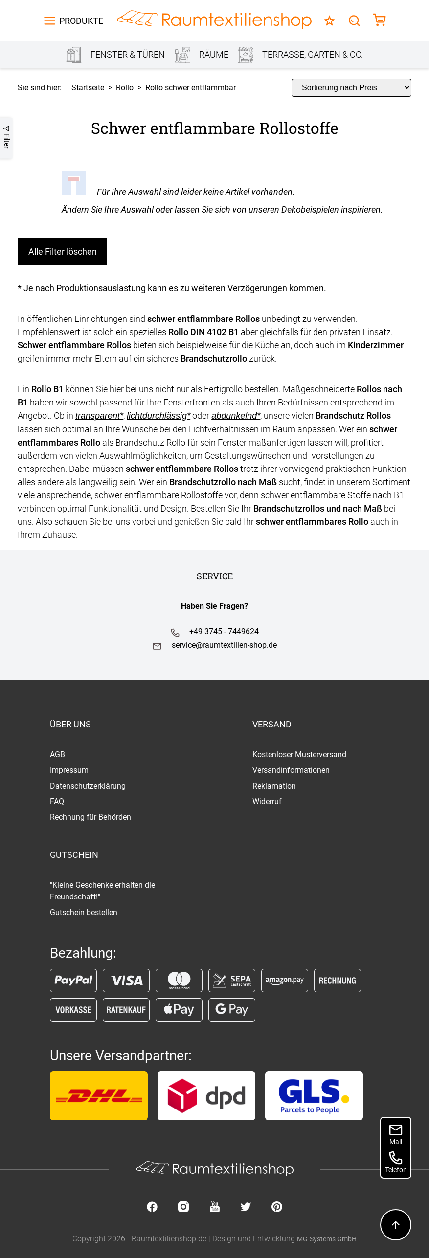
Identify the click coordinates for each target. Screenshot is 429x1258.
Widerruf (267, 801)
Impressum (69, 770)
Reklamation (274, 785)
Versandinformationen (291, 770)
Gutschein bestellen (83, 912)
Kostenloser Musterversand (299, 754)
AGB (57, 754)
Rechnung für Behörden (90, 817)
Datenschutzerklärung (88, 785)
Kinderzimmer (376, 345)
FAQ (57, 801)
